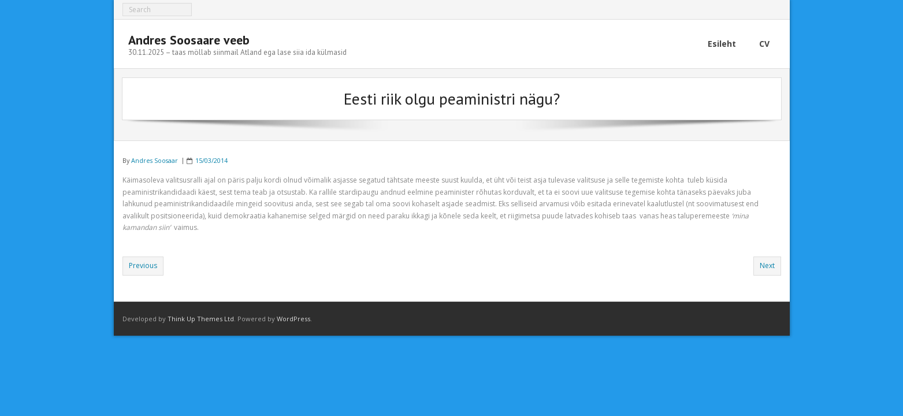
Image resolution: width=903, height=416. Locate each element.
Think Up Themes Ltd (201, 318)
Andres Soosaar (154, 160)
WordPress (293, 318)
